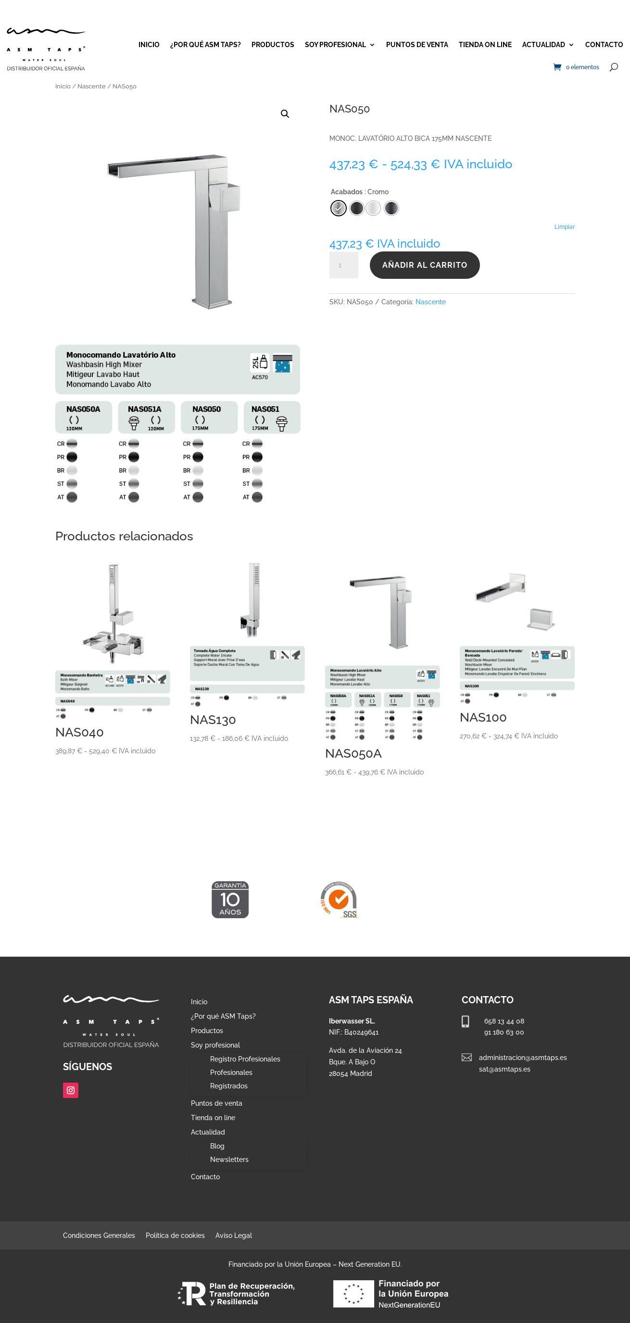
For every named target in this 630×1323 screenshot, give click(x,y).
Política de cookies (175, 1235)
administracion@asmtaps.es (523, 1057)
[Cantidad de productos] (343, 265)
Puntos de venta (417, 45)
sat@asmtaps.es (504, 1069)
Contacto (604, 45)
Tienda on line (485, 45)
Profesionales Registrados (231, 1079)
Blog (217, 1146)
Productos (273, 45)
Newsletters (229, 1159)
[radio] (391, 208)
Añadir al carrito (424, 265)
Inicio (149, 45)
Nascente (91, 86)
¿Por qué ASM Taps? (205, 45)
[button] (285, 114)
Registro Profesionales (245, 1059)
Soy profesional (335, 45)
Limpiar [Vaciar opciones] (564, 227)
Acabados (347, 192)
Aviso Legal (233, 1235)
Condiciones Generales (99, 1235)
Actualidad (543, 45)
